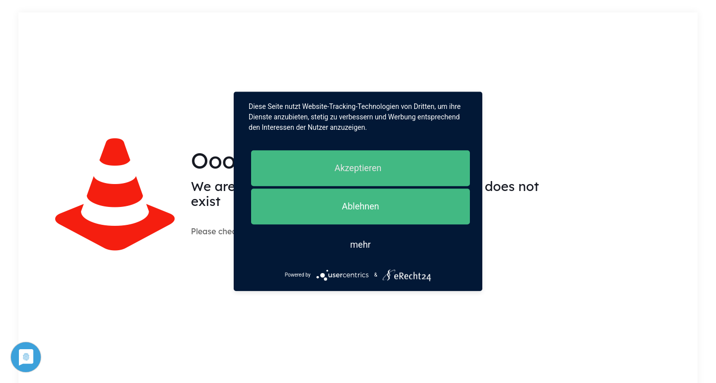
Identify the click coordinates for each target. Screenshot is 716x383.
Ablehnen (360, 206)
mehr (360, 244)
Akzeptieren (358, 168)
